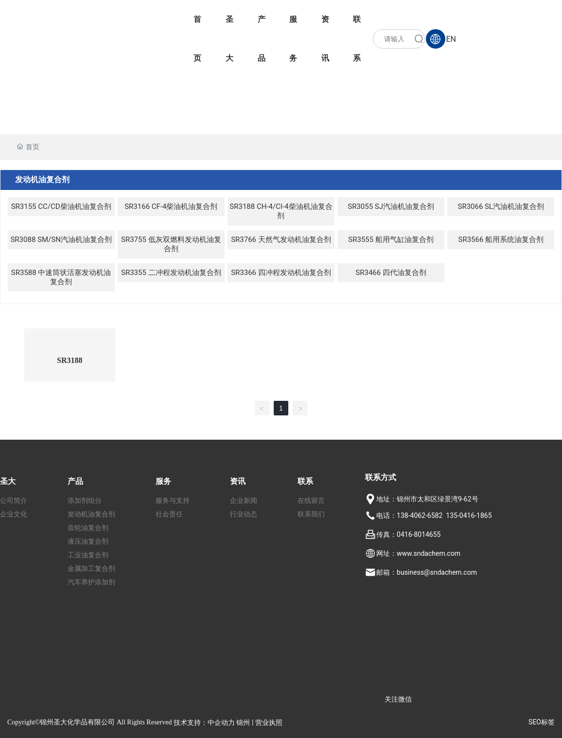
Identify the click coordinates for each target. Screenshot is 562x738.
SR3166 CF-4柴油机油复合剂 (170, 206)
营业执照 (268, 722)
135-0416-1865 (469, 515)
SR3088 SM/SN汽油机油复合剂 (60, 239)
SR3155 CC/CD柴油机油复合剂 (61, 206)
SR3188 (69, 360)
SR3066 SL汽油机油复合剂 (501, 206)
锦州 (243, 722)
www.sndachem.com (428, 553)
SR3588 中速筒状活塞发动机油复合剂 (61, 277)
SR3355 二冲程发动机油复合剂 (171, 272)
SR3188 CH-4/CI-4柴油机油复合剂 (280, 211)
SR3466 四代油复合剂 (390, 272)
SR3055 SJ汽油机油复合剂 (391, 206)
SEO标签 (541, 722)
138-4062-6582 (419, 515)
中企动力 (221, 722)
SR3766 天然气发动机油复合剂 (281, 239)
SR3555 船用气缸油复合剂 (391, 239)
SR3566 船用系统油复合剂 (501, 239)
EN (451, 39)
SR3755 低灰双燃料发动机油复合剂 (171, 244)
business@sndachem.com (437, 572)
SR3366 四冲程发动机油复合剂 (281, 272)
